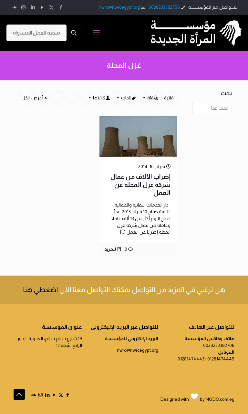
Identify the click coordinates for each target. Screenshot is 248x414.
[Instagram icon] (23, 7)
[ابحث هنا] (212, 108)
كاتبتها (99, 97)
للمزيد (110, 249)
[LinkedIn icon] (32, 7)
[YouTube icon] (42, 7)
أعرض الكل (35, 97)
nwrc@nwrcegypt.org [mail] (119, 7)
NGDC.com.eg (220, 399)
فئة (150, 97)
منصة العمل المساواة (36, 33)
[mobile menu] (96, 32)
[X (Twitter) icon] (51, 7)
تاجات (126, 97)
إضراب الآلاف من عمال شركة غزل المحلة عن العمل (140, 184)
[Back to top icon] (19, 394)
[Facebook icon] (60, 7)
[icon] (14, 7)
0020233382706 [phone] (164, 7)
